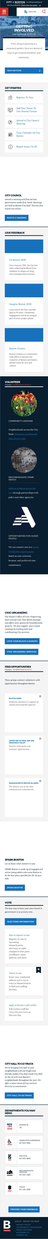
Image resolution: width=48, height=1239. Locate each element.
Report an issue (27, 1221)
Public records (24, 1230)
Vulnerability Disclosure (29, 1227)
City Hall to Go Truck (19, 1095)
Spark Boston (15, 888)
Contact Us (22, 1235)
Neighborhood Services (21, 385)
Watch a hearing (16, 218)
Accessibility (22, 1232)
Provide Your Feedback (24, 1209)
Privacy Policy (23, 1225)
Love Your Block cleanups (22, 641)
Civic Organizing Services (21, 652)
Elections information (20, 922)
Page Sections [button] (23, 71)
